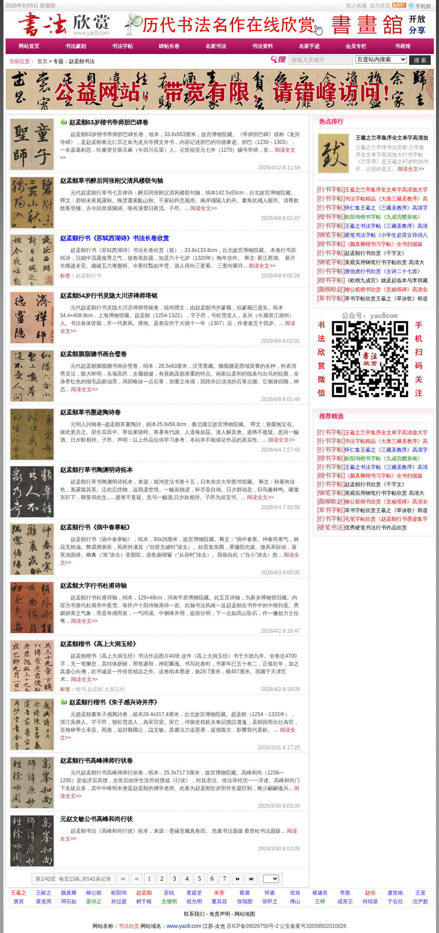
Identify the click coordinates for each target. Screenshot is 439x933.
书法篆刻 (75, 46)
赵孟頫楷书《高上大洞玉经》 (99, 643)
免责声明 (219, 914)
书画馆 (402, 46)
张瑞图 (245, 901)
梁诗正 (94, 901)
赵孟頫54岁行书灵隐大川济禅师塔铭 (109, 295)
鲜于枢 (144, 901)
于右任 (395, 901)
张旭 (295, 893)
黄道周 (43, 901)
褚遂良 (320, 893)
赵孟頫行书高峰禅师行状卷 (96, 760)
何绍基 (370, 901)
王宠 (420, 893)
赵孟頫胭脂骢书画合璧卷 (93, 353)
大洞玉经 (114, 689)
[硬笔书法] (331, 527)
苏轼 (169, 893)
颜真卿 (69, 893)
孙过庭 (119, 901)
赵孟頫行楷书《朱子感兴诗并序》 (110, 702)
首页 (42, 61)
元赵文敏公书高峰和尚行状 (96, 818)
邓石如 (69, 901)
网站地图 (244, 914)
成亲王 (345, 901)
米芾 (219, 893)
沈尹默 (420, 901)
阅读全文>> (203, 208)
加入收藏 (356, 6)
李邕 (345, 893)
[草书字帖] (331, 298)
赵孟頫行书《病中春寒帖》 (96, 527)
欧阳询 (119, 893)
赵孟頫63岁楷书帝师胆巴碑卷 (104, 122)
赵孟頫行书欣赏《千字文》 (376, 253)
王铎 (320, 901)
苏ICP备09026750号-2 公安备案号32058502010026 (286, 926)
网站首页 (29, 46)
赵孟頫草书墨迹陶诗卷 (90, 412)
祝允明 (194, 901)
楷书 (81, 689)
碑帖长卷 (169, 46)
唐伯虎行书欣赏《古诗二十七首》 (384, 271)
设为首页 (380, 6)
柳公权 (94, 893)
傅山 (295, 901)
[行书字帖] (331, 189)
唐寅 (18, 901)
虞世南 (395, 893)
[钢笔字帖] (331, 234)
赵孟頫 (95, 689)
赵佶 (370, 893)
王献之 (43, 893)
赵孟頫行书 (89, 276)
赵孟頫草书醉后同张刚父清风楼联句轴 (111, 180)
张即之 (270, 901)
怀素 (270, 893)
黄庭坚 (194, 893)
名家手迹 (309, 46)
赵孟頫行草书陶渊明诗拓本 (96, 469)
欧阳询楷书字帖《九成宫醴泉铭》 (384, 217)
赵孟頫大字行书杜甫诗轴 (93, 585)
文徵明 (169, 901)
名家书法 (215, 46)
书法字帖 (122, 46)
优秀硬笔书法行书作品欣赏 (376, 528)
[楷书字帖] (331, 216)
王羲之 (18, 893)
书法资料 (262, 46)
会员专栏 (356, 46)
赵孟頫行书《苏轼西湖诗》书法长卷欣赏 (114, 238)
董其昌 (219, 901)
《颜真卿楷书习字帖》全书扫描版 (384, 244)
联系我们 (194, 914)
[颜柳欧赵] (331, 289)
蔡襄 (245, 893)
